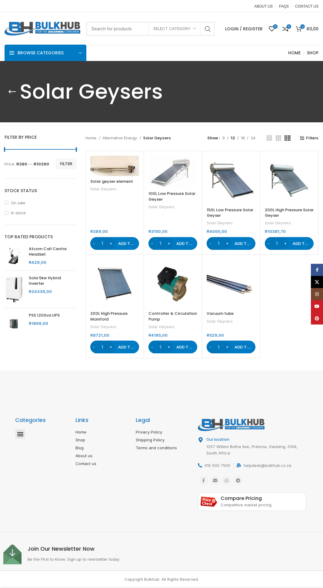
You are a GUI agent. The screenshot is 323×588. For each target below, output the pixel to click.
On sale (18, 202)
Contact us (85, 463)
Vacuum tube (220, 313)
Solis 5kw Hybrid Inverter (45, 280)
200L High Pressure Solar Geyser (289, 212)
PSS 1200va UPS (44, 315)
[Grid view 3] (278, 138)
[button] (114, 243)
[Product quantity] (102, 243)
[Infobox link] (82, 554)
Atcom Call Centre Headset (48, 251)
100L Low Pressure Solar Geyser (171, 196)
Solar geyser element (111, 181)
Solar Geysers (103, 189)
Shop (80, 439)
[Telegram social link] (238, 480)
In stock (18, 212)
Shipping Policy (150, 439)
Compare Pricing (241, 498)
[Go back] (12, 92)
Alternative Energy (120, 137)
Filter (66, 163)
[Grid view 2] (269, 138)
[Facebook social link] (203, 480)
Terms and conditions (156, 447)
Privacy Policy (149, 432)
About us (83, 455)
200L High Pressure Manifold (109, 316)
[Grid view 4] (288, 138)
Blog (79, 447)
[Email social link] (215, 480)
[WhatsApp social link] (226, 480)
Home (91, 137)
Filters (312, 138)
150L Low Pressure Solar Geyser (230, 212)
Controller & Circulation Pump (172, 316)
